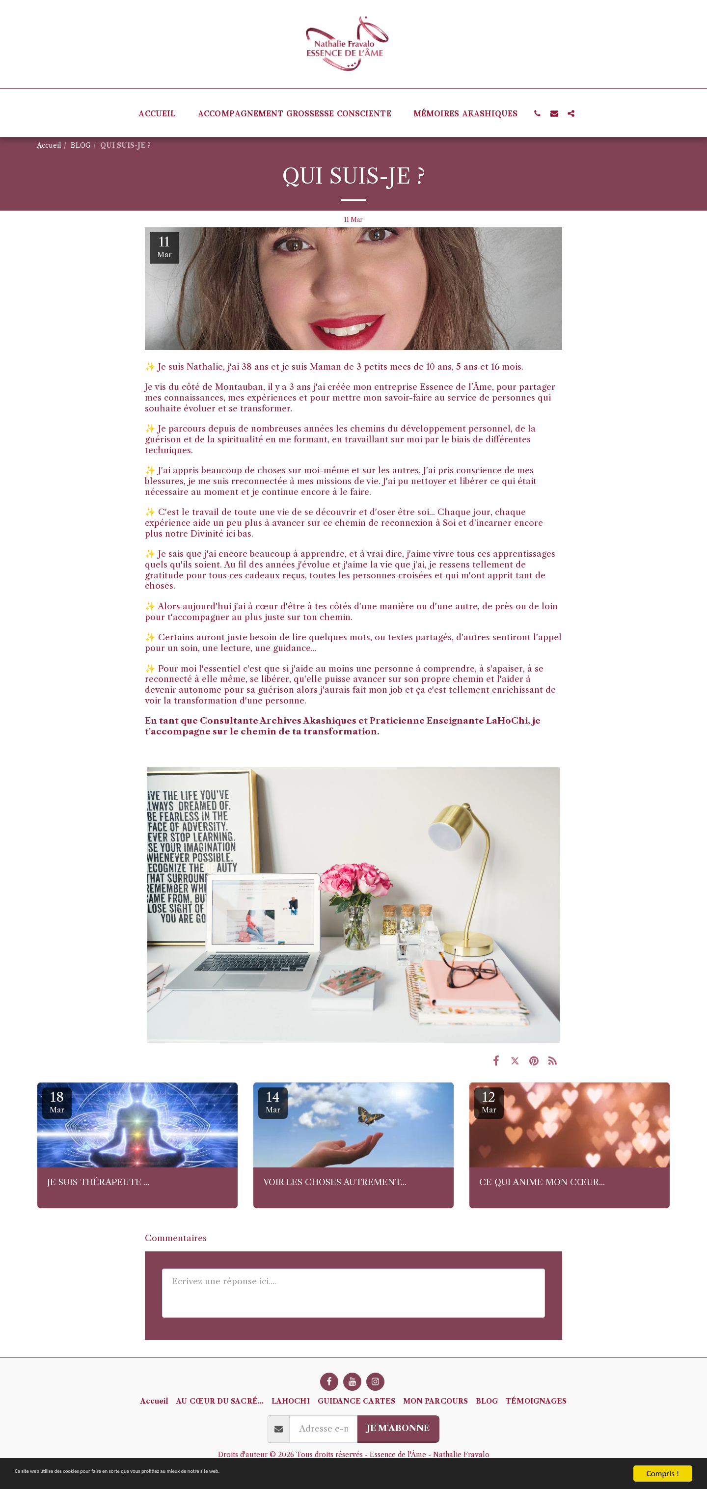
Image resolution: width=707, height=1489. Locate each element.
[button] (537, 113)
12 (489, 1101)
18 (57, 1101)
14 (273, 1101)
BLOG (81, 145)
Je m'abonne (398, 1428)
